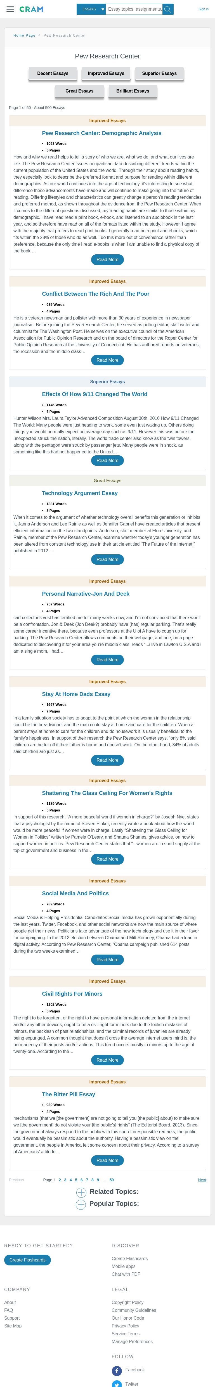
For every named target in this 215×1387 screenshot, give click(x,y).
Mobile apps (124, 1266)
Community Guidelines (134, 1310)
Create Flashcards (28, 1260)
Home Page (24, 35)
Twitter (130, 1384)
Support (12, 1318)
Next (202, 1180)
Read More (107, 259)
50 (112, 1180)
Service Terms (126, 1333)
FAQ (8, 1310)
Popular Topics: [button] (114, 1204)
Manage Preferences (132, 1341)
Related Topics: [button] (114, 1192)
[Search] (168, 9)
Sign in (204, 9)
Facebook (134, 1369)
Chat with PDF (126, 1274)
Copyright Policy (128, 1302)
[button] (10, 9)
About (10, 1302)
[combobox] (91, 9)
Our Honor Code (128, 1318)
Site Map (13, 1326)
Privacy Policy (125, 1326)
